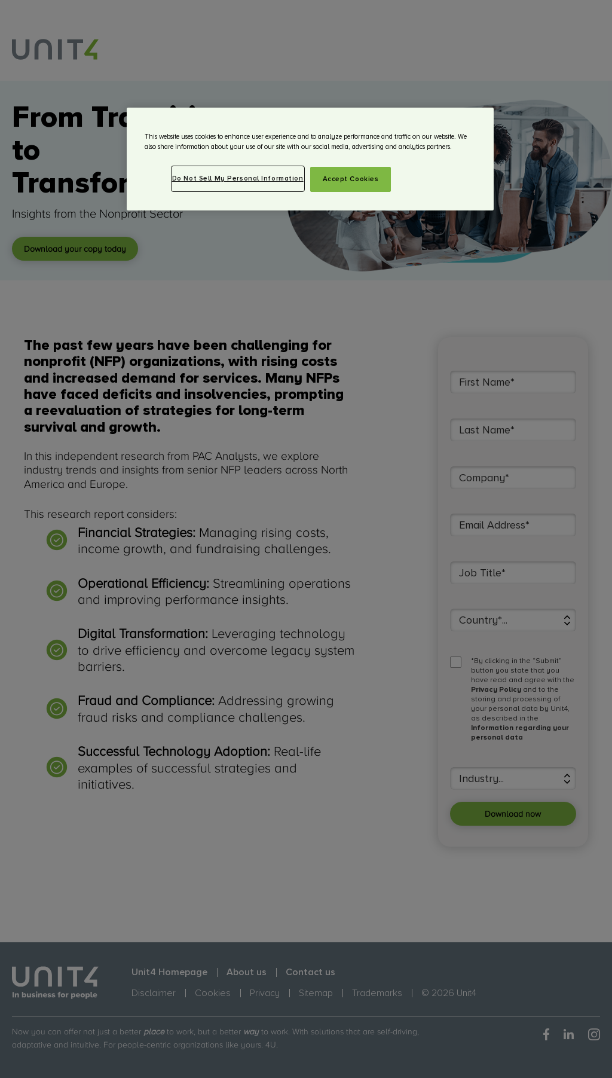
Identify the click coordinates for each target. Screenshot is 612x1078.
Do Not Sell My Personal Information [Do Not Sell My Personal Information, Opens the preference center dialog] (238, 178)
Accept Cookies (351, 179)
